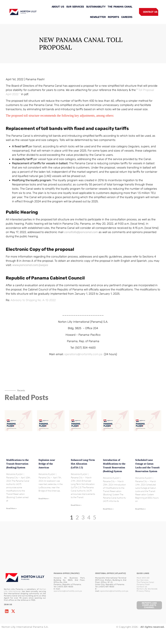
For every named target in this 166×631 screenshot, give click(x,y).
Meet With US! (143, 578)
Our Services (143, 580)
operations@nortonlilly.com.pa (83, 354)
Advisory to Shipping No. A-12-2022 (33, 300)
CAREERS (126, 17)
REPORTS (113, 17)
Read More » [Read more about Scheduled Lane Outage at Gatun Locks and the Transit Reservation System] (140, 509)
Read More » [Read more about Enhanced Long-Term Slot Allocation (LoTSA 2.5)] (76, 505)
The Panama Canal (145, 582)
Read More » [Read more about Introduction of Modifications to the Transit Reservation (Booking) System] (108, 509)
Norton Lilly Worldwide (147, 589)
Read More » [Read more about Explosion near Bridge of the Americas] (44, 498)
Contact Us (142, 587)
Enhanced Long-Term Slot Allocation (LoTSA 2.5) (83, 463)
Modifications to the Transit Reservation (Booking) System (17, 463)
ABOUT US (58, 6)
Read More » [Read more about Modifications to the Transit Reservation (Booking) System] (11, 508)
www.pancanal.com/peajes (30, 265)
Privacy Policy (143, 591)
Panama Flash (143, 584)
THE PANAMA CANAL (120, 6)
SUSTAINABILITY (95, 6)
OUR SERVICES (75, 6)
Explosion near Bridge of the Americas (47, 463)
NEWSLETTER (98, 17)
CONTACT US (150, 12)
